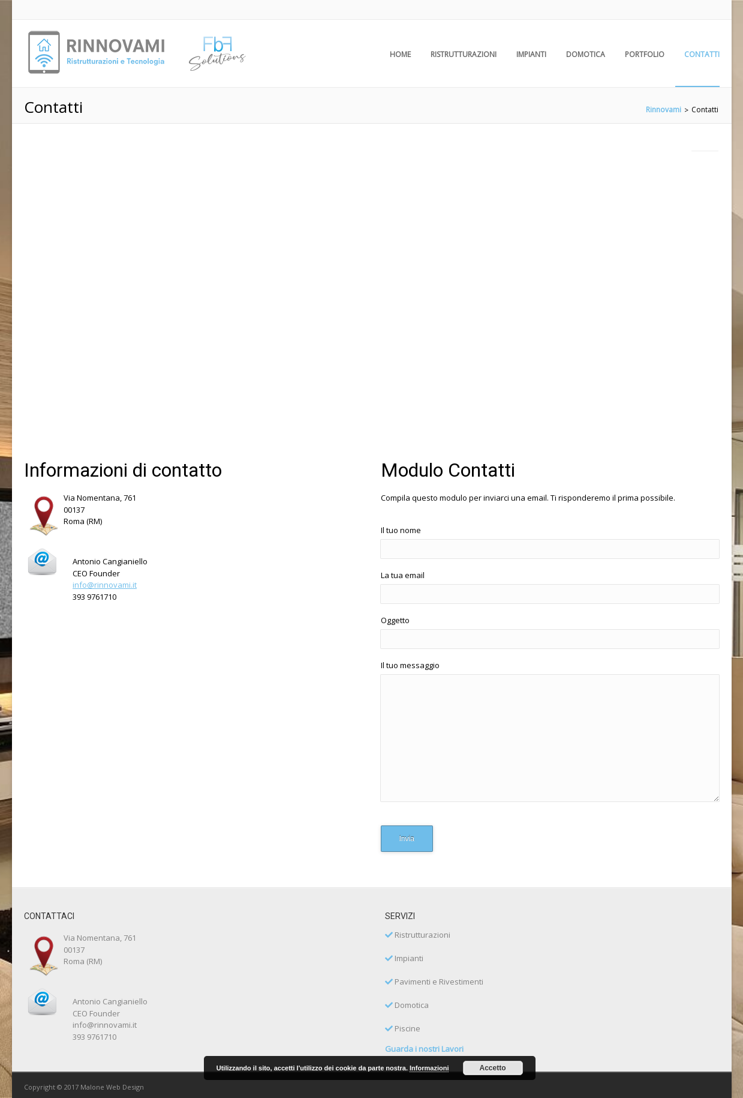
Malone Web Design (112, 1086)
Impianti (531, 54)
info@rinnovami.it (105, 584)
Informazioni (429, 1068)
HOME (400, 54)
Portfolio (644, 54)
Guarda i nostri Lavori (424, 1048)
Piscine (402, 1028)
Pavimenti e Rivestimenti (434, 981)
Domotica (585, 54)
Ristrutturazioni (464, 54)
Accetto (492, 1068)
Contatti (702, 54)
